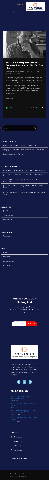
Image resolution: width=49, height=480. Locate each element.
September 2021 (8, 215)
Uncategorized (8, 236)
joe (38, 71)
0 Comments (17, 73)
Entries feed (7, 257)
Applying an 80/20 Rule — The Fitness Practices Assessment (23, 150)
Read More (9, 98)
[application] (24, 108)
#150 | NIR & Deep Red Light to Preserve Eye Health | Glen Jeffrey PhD (24, 65)
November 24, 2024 (11, 71)
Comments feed (8, 261)
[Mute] (37, 108)
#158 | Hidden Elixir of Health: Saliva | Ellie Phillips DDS (26, 170)
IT (4, 192)
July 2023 (6, 211)
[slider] (40, 109)
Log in (5, 252)
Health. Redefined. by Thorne (13, 154)
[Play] (7, 108)
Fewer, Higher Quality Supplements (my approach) (20, 145)
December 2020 (8, 220)
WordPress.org (8, 265)
